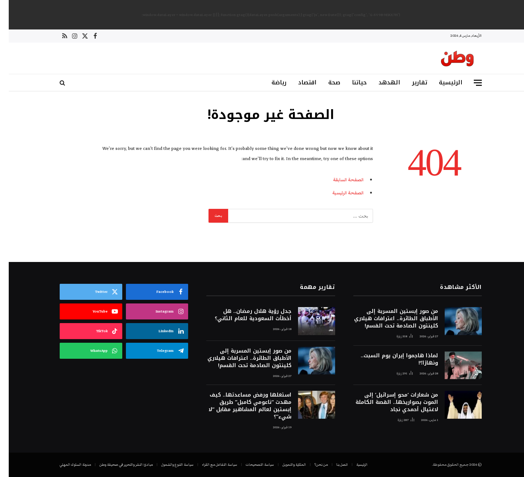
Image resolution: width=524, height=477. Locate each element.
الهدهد (381, 82)
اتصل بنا (333, 465)
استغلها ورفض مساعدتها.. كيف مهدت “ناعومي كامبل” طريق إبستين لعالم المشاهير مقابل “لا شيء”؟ (241, 406)
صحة (325, 82)
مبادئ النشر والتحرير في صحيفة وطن (117, 465)
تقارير (410, 82)
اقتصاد (298, 82)
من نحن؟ (312, 465)
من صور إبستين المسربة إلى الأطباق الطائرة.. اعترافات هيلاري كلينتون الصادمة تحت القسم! (387, 319)
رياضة (270, 82)
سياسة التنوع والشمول (168, 465)
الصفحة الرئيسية (339, 192)
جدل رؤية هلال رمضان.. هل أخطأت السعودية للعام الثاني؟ (244, 315)
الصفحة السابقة (339, 179)
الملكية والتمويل (285, 465)
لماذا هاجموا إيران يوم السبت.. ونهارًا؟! (390, 359)
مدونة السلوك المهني (66, 465)
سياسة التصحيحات (251, 465)
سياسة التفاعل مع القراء (211, 465)
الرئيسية (442, 82)
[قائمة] (469, 83)
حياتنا (350, 82)
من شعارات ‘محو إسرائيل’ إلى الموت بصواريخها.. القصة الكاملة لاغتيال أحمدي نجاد (388, 402)
